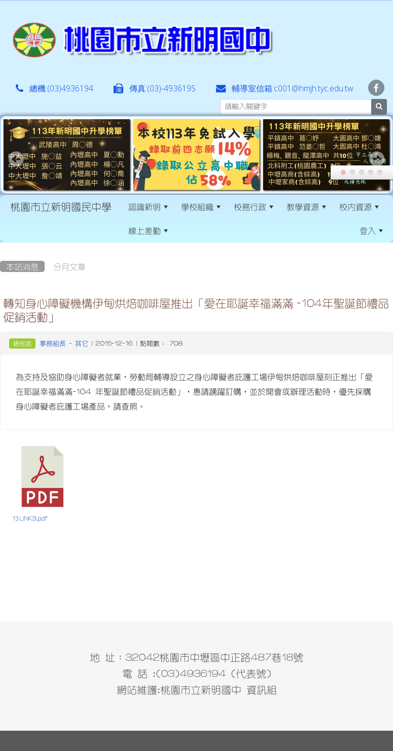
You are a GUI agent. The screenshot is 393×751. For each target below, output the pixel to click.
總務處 (22, 343)
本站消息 (22, 266)
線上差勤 (148, 230)
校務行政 (253, 206)
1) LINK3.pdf (29, 518)
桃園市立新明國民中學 (61, 206)
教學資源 (306, 206)
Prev (16, 158)
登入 (371, 230)
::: (183, 230)
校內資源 (359, 206)
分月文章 (69, 266)
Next (376, 158)
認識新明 (148, 206)
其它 (81, 343)
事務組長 (53, 343)
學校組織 (201, 206)
